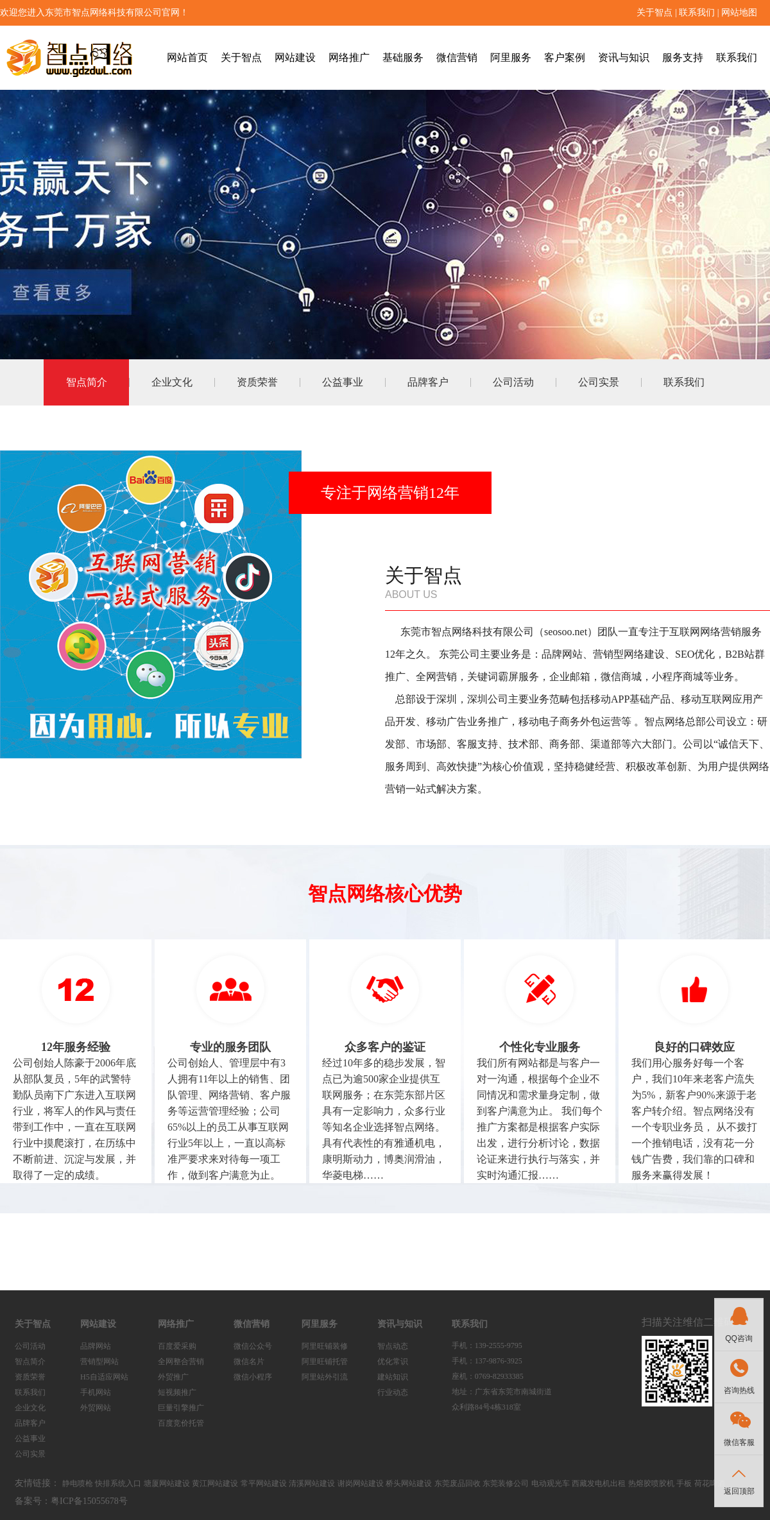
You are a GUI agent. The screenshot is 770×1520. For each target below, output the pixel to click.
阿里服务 (510, 57)
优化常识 (392, 1361)
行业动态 (392, 1392)
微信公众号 (253, 1346)
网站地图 (739, 12)
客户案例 (564, 57)
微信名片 (249, 1361)
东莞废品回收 (457, 1483)
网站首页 (187, 57)
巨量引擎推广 (181, 1407)
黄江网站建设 (215, 1483)
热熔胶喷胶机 (651, 1483)
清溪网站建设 (312, 1483)
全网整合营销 (181, 1361)
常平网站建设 (264, 1483)
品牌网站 (95, 1346)
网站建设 (295, 57)
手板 (684, 1483)
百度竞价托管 (181, 1423)
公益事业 (342, 382)
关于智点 (654, 12)
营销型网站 (99, 1361)
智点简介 (86, 382)
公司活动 (513, 382)
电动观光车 (550, 1483)
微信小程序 (253, 1376)
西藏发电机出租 (599, 1483)
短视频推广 (177, 1392)
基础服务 (403, 57)
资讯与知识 (623, 57)
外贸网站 (95, 1407)
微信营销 (456, 57)
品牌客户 (428, 382)
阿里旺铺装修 (325, 1346)
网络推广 (349, 57)
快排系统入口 (118, 1483)
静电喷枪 (77, 1483)
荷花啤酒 (709, 1483)
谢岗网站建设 (361, 1483)
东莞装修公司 (506, 1483)
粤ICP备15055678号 (89, 1501)
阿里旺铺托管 (325, 1361)
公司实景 (598, 382)
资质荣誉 (257, 382)
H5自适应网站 (104, 1376)
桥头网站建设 (409, 1483)
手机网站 (95, 1392)
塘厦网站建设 (167, 1483)
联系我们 (697, 12)
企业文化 (172, 382)
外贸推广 (173, 1376)
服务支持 (682, 57)
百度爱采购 (177, 1346)
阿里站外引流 (325, 1376)
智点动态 (392, 1346)
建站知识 (392, 1376)
